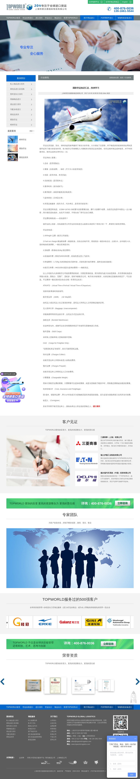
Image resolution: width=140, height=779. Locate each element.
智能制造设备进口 (125, 18)
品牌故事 (53, 726)
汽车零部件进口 (107, 18)
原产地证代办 (32, 731)
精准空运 (22, 139)
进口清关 (39, 18)
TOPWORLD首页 (13, 18)
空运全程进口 (28, 18)
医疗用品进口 (89, 18)
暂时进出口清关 (11, 726)
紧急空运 (22, 148)
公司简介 (53, 720)
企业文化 (53, 723)
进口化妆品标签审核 (35, 737)
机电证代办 (32, 729)
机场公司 (53, 734)
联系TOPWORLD (71, 18)
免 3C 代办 (31, 723)
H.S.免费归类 (32, 720)
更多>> (32, 131)
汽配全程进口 (11, 734)
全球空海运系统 (111, 2)
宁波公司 (53, 737)
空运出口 (48, 18)
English (125, 2)
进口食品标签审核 (34, 734)
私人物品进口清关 (12, 720)
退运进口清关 (11, 731)
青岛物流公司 (50, 758)
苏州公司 (53, 740)
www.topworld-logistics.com (80, 744)
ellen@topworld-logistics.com (81, 741)
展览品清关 (23, 157)
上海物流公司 (62, 758)
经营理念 (53, 729)
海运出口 (57, 18)
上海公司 (53, 731)
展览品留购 (32, 740)
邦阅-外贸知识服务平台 (35, 758)
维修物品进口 (11, 729)
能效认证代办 (32, 726)
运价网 (21, 758)
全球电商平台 (94, 2)
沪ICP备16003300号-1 (98, 771)
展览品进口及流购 (12, 723)
